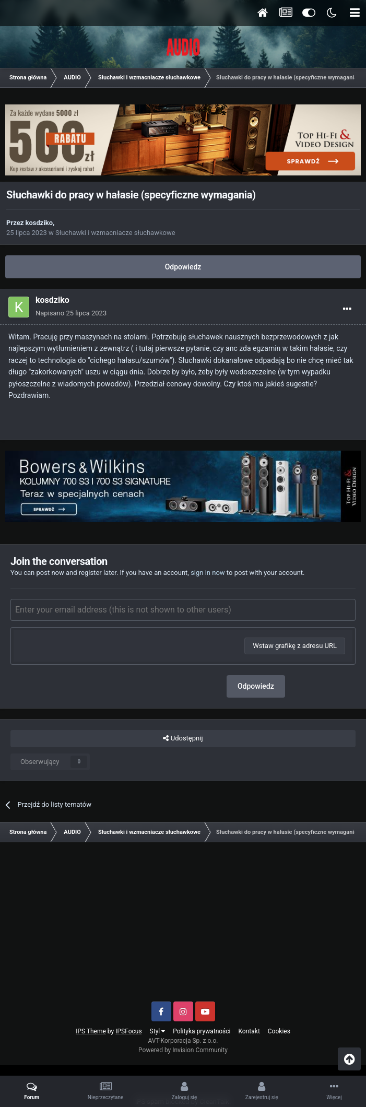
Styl (158, 1031)
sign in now (208, 572)
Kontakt (249, 1031)
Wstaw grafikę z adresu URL (295, 646)
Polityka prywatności (201, 1031)
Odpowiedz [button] (256, 686)
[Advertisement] (183, 926)
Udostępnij (183, 738)
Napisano (71, 313)
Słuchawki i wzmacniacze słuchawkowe (115, 233)
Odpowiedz (183, 267)
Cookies (279, 1031)
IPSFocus (128, 1031)
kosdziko (39, 223)
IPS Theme (91, 1031)
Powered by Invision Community (183, 1050)
